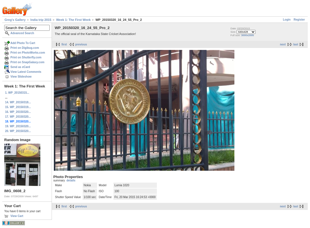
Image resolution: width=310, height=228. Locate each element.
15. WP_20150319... (18, 107)
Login (287, 19)
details (71, 180)
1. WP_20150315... (17, 92)
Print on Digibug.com (24, 47)
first (64, 44)
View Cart (16, 216)
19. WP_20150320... (18, 126)
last (295, 44)
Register (299, 19)
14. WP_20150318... (18, 102)
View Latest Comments (25, 71)
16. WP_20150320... (18, 111)
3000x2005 (247, 35)
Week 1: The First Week (73, 19)
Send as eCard (20, 67)
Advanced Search (22, 33)
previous (81, 44)
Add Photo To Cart (22, 43)
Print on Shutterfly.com (25, 57)
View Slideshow (21, 76)
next (283, 44)
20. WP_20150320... (18, 131)
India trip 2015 (40, 19)
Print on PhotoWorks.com (27, 52)
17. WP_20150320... (18, 116)
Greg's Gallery (15, 19)
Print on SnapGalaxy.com (27, 62)
